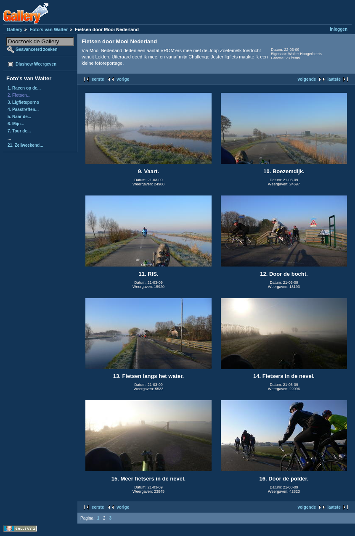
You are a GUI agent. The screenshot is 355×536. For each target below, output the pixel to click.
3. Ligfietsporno (23, 102)
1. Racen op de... (24, 88)
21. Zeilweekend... (25, 145)
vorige (123, 79)
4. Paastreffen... (23, 109)
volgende (306, 79)
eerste (98, 79)
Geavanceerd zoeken (37, 49)
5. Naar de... (19, 116)
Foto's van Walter (48, 29)
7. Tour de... (19, 131)
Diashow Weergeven (36, 64)
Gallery (14, 29)
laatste (334, 79)
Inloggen (338, 29)
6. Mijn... (16, 123)
